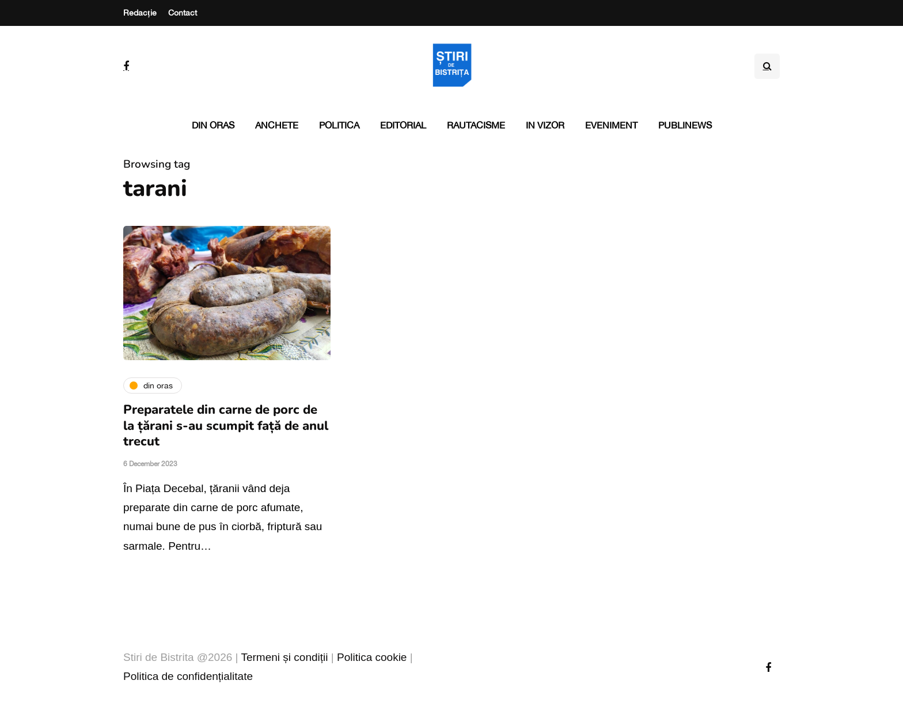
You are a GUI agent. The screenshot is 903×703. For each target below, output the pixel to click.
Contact (182, 12)
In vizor (545, 125)
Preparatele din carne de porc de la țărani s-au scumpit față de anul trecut (225, 425)
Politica (339, 125)
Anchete (276, 125)
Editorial (403, 125)
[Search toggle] (767, 66)
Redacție (140, 12)
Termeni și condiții (284, 657)
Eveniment (611, 125)
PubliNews (685, 125)
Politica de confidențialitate (188, 676)
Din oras (213, 125)
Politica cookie (372, 657)
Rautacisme (476, 125)
